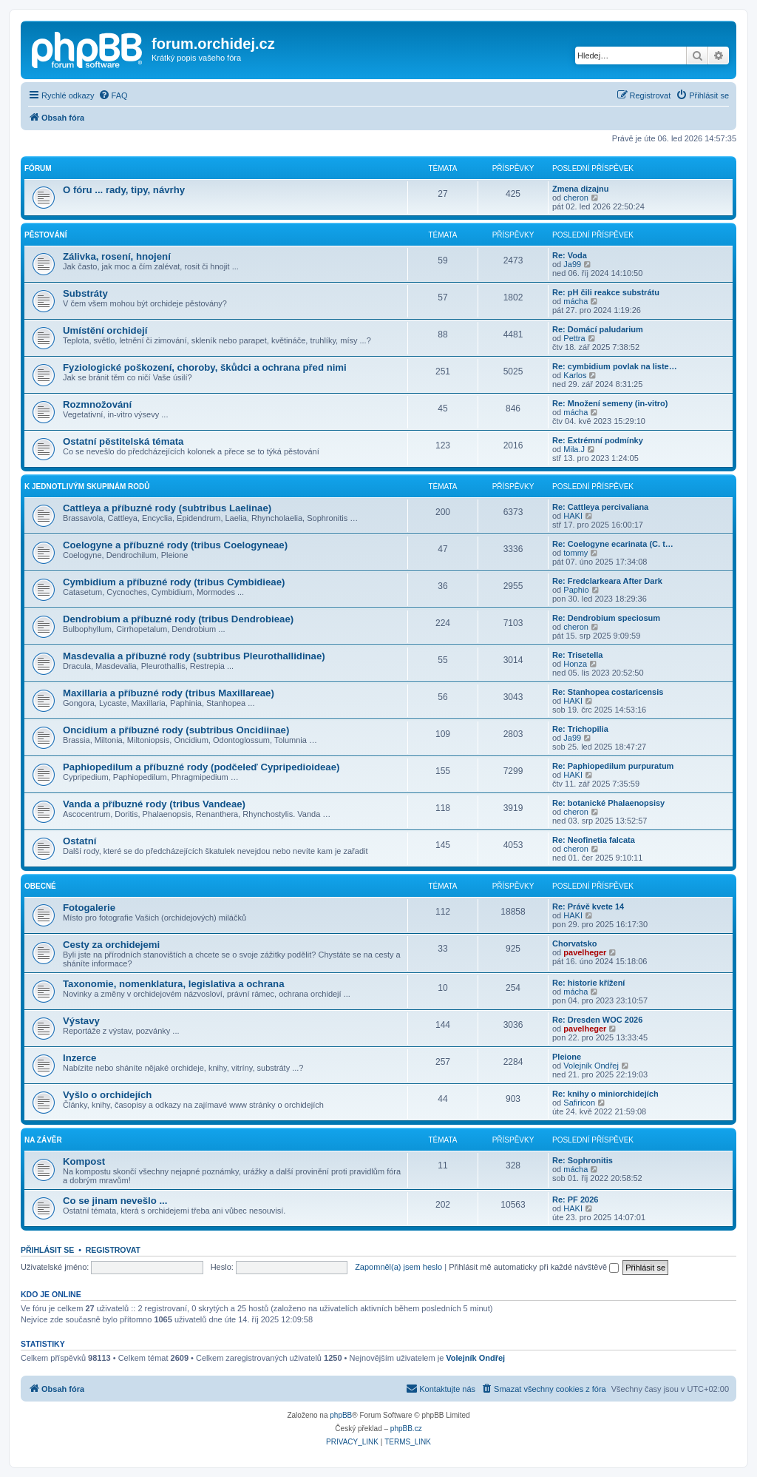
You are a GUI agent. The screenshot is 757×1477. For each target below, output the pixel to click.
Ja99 (572, 264)
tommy (575, 552)
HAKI (573, 515)
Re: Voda (569, 255)
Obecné (40, 886)
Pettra (574, 338)
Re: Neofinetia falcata (593, 839)
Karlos (574, 375)
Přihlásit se (47, 1249)
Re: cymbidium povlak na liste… (614, 366)
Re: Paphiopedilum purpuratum (612, 765)
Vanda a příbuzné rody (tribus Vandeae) (154, 804)
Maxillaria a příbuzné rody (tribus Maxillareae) (168, 693)
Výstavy (81, 1020)
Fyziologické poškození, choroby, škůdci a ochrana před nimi (205, 367)
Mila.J (574, 449)
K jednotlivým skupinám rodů (86, 486)
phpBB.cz (406, 1428)
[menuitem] (113, 95)
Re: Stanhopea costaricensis (607, 691)
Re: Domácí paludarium (597, 329)
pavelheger (584, 952)
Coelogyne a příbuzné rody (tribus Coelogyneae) (175, 545)
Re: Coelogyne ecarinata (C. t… (612, 543)
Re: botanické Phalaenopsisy (608, 802)
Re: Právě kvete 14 (588, 906)
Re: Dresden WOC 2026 (597, 1019)
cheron (575, 197)
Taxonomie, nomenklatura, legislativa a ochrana (174, 983)
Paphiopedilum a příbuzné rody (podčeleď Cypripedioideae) (201, 767)
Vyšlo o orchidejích (107, 1094)
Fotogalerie (89, 907)
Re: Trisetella (577, 654)
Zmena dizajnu (580, 188)
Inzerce (79, 1057)
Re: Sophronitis (582, 1160)
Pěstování (45, 235)
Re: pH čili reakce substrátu (605, 292)
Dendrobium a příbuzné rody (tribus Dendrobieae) (178, 619)
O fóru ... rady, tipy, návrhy (124, 189)
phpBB (341, 1415)
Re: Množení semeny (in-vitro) (610, 403)
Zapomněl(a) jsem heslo (398, 1266)
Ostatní (79, 841)
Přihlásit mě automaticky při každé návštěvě (534, 1266)
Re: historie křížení (588, 982)
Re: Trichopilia (580, 728)
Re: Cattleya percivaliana (600, 506)
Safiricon (579, 1102)
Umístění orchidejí (105, 330)
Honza (575, 663)
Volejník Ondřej (591, 1065)
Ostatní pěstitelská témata (123, 441)
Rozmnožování (97, 404)
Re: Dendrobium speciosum (606, 617)
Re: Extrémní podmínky (597, 440)
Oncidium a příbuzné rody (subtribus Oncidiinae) (176, 730)
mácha (575, 301)
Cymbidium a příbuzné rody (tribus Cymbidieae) (174, 582)
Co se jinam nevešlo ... (115, 1200)
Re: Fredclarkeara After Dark (607, 580)
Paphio (575, 589)
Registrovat (113, 1249)
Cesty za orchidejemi (111, 944)
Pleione (566, 1056)
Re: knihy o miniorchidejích (605, 1093)
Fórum (38, 168)
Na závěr (43, 1140)
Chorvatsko (574, 943)
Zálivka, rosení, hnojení (117, 256)
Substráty (85, 293)
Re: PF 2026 (575, 1199)
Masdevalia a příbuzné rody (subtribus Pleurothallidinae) (194, 656)
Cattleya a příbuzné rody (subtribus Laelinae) (167, 508)
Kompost (84, 1161)
